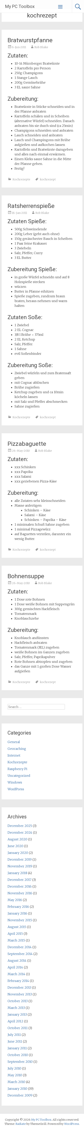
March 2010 (16, 1082)
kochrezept (48, 179)
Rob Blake (41, 47)
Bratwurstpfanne (30, 40)
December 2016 (20, 886)
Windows (15, 782)
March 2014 (16, 974)
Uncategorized (19, 776)
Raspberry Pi (17, 769)
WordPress (16, 789)
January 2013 (17, 1014)
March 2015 (16, 940)
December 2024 (20, 832)
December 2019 (20, 859)
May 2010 (15, 1075)
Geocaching (17, 749)
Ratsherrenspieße (31, 205)
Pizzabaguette (27, 443)
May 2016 (15, 900)
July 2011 (14, 1035)
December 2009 (20, 1095)
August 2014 (17, 961)
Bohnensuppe (26, 576)
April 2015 (15, 934)
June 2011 (15, 1041)
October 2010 (18, 1055)
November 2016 (20, 893)
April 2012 (15, 1021)
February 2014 (18, 981)
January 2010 (17, 1089)
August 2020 (17, 839)
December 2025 (20, 826)
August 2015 (17, 927)
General (14, 742)
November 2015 (20, 920)
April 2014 (15, 967)
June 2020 (15, 846)
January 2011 (17, 1048)
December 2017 (19, 880)
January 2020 (18, 853)
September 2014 (20, 954)
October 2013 (18, 1001)
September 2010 (20, 1062)
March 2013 (16, 1008)
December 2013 (19, 987)
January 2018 (17, 873)
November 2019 (20, 866)
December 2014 (20, 947)
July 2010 (14, 1068)
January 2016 (17, 913)
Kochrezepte (21, 179)
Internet (14, 755)
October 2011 (18, 1028)
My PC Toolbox (20, 6)
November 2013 (20, 994)
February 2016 (18, 907)
